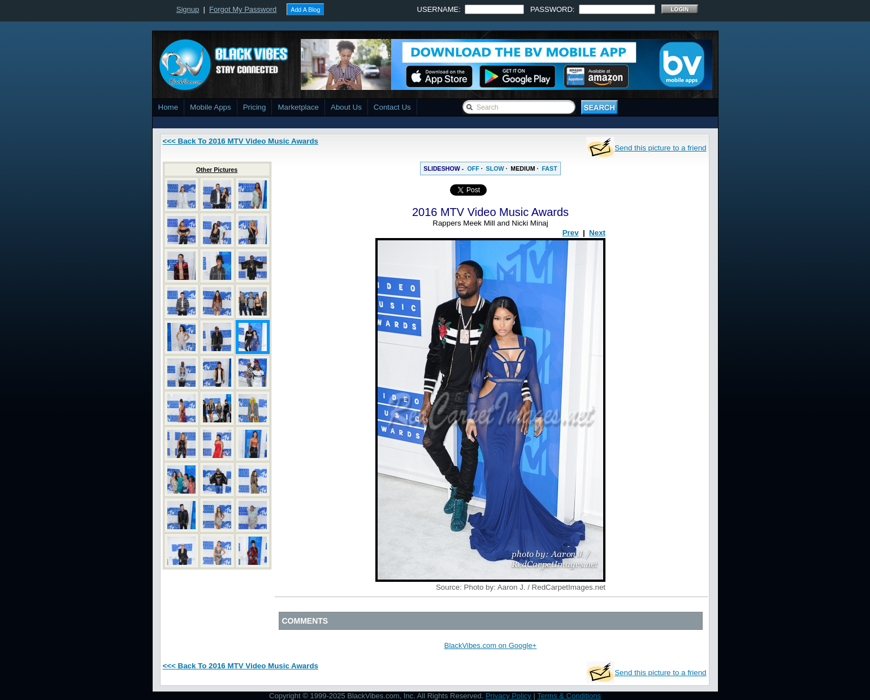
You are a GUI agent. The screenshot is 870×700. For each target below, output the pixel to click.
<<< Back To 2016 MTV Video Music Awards (240, 141)
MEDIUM (522, 168)
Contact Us (392, 107)
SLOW (495, 168)
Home (168, 107)
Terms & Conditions (569, 696)
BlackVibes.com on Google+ (490, 645)
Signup (187, 9)
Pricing (254, 107)
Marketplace (298, 107)
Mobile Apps (210, 107)
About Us (346, 107)
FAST (549, 168)
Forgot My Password (242, 9)
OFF (473, 168)
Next (597, 232)
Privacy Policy (508, 696)
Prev (570, 232)
